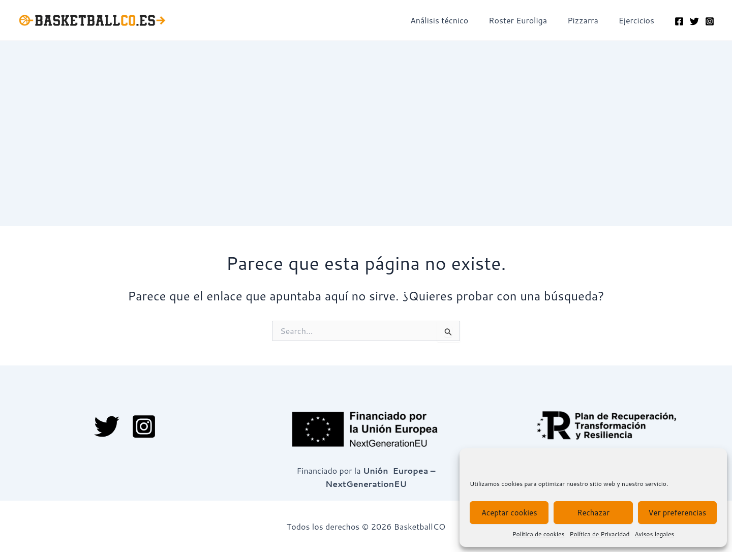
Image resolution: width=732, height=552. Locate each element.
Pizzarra (588, 20)
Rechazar (593, 512)
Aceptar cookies (509, 512)
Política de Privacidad (600, 534)
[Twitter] (694, 21)
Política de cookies (538, 534)
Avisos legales (654, 534)
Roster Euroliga (528, 20)
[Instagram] (709, 21)
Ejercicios (638, 20)
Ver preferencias (677, 512)
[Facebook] (679, 21)
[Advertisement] (366, 117)
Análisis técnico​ (453, 20)
